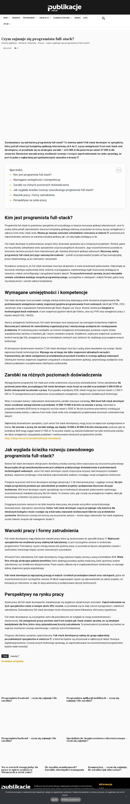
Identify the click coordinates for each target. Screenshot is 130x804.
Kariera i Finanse (27, 43)
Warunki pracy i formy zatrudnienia (34, 195)
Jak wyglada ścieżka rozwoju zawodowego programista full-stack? (53, 189)
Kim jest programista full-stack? (32, 174)
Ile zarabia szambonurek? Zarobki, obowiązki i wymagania (64, 768)
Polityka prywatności (71, 800)
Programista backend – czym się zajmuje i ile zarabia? (28, 739)
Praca (41, 43)
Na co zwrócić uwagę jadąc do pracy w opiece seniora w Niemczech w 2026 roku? (19, 770)
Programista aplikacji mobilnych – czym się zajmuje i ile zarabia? (92, 699)
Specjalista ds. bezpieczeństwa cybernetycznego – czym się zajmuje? (97, 739)
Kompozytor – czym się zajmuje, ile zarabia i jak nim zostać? (108, 768)
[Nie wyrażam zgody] (126, 796)
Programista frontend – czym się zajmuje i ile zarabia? (29, 699)
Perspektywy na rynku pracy (30, 200)
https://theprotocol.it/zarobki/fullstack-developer (32, 438)
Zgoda (54, 800)
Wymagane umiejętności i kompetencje (36, 179)
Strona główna (9, 43)
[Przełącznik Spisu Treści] (117, 170)
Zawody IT (14, 656)
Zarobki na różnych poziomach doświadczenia (41, 184)
